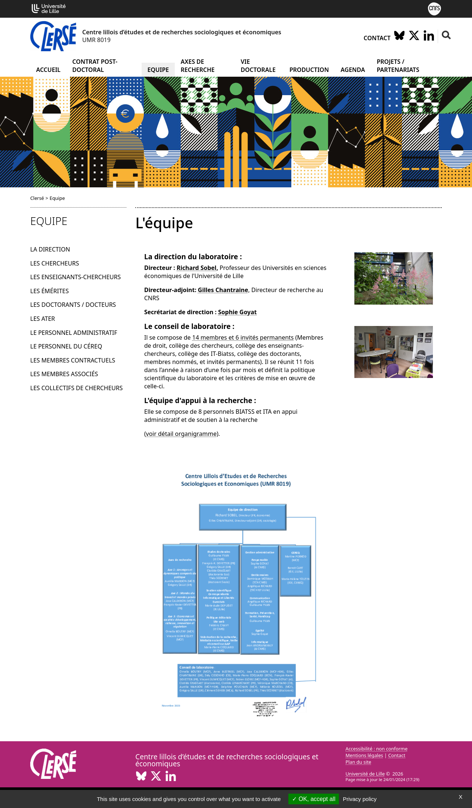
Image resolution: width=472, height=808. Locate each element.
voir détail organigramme (181, 434)
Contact (377, 38)
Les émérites (49, 291)
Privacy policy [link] (360, 799)
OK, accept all (313, 799)
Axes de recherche (198, 66)
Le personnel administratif (73, 333)
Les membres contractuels (72, 360)
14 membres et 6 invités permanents (243, 337)
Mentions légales (364, 755)
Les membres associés (64, 374)
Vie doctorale (258, 66)
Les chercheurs (54, 263)
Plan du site (358, 762)
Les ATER (42, 319)
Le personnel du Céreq (66, 346)
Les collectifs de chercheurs (76, 388)
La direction (50, 249)
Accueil (48, 70)
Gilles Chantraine (223, 290)
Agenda (353, 70)
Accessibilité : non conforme (376, 748)
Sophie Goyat (237, 312)
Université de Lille (365, 773)
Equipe (158, 70)
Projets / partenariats (398, 66)
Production (309, 70)
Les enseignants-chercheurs (75, 277)
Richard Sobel (196, 268)
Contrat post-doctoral (94, 66)
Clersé (37, 198)
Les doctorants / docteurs (73, 305)
